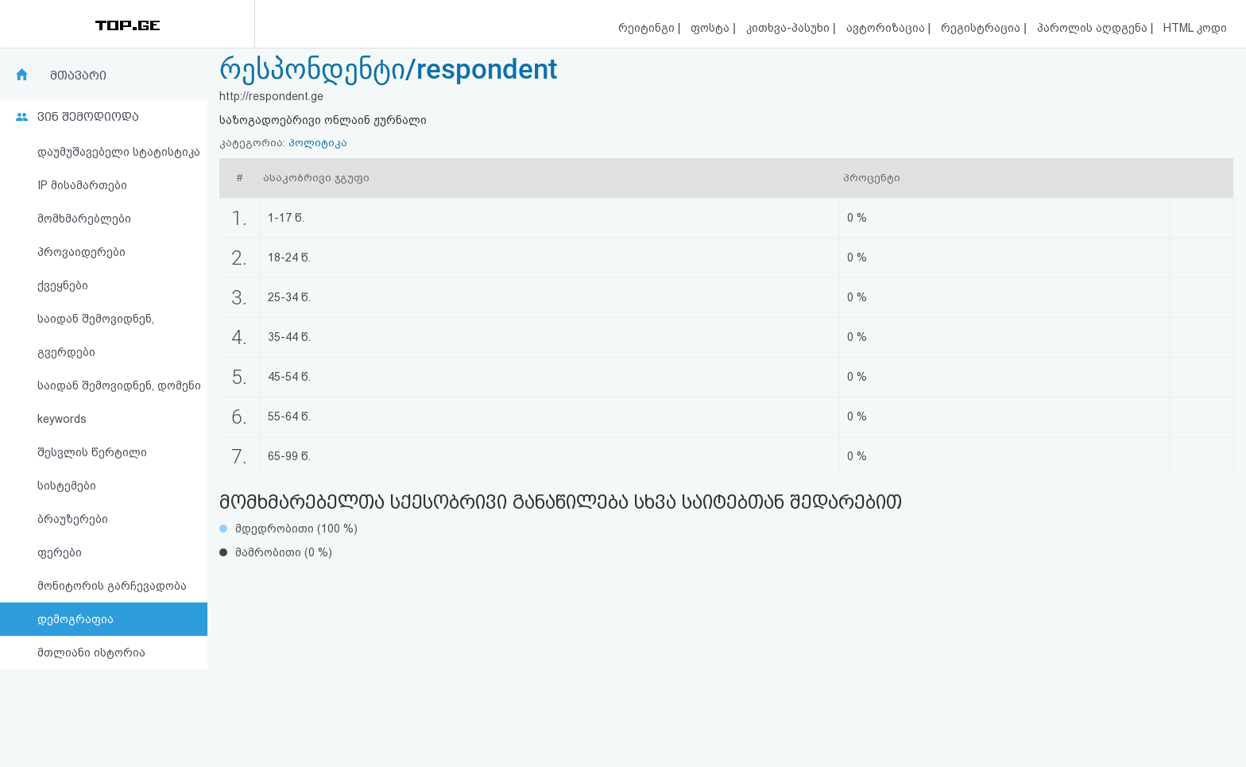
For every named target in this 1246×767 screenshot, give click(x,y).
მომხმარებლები (84, 218)
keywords (62, 419)
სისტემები (66, 485)
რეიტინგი (648, 27)
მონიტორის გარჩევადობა (112, 585)
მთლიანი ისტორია (91, 652)
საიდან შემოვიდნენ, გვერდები (95, 335)
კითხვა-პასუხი (789, 27)
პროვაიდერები (81, 252)
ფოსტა (712, 27)
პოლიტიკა (317, 143)
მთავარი (78, 75)
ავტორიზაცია (887, 27)
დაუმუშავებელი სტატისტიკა (118, 151)
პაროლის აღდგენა (1094, 27)
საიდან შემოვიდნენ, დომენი (119, 385)
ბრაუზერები (72, 519)
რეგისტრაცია (982, 27)
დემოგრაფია (75, 619)
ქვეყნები (62, 285)
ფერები (59, 552)
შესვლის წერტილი (92, 452)
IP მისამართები (82, 185)
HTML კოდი (1195, 27)
